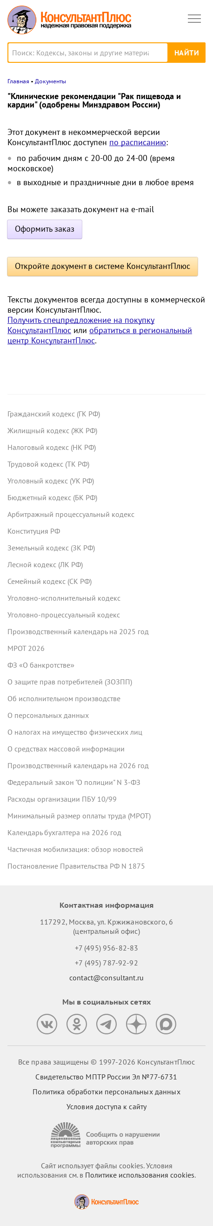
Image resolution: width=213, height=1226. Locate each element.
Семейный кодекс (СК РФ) (49, 581)
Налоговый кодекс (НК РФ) (51, 447)
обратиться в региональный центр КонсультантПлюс (99, 335)
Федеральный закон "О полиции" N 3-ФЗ (73, 782)
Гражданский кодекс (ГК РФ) (53, 413)
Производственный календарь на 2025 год (78, 631)
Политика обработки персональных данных (106, 1091)
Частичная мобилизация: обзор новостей (75, 849)
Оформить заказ (44, 228)
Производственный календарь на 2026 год (78, 765)
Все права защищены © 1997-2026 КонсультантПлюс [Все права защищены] (106, 1061)
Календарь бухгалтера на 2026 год (64, 832)
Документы (50, 81)
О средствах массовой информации (66, 748)
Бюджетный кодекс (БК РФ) (52, 497)
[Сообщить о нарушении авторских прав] (106, 1135)
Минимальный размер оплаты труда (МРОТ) (79, 815)
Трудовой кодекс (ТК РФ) (48, 464)
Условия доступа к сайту (106, 1106)
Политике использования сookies (139, 1174)
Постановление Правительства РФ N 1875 (76, 866)
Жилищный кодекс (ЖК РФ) (52, 430)
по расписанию (137, 142)
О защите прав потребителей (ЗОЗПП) (69, 681)
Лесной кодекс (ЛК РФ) (45, 564)
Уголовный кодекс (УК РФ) (50, 480)
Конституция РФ (33, 531)
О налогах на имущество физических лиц (74, 732)
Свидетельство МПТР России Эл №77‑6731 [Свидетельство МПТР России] (106, 1076)
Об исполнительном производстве (63, 698)
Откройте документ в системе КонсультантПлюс (102, 266)
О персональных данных (48, 715)
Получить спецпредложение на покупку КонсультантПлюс (80, 325)
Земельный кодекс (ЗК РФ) (51, 547)
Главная (18, 81)
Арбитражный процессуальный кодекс (70, 514)
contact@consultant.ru (106, 977)
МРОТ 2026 (26, 648)
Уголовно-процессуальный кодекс (63, 614)
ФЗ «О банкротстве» (40, 665)
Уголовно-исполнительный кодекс (63, 598)
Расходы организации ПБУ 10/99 (62, 799)
